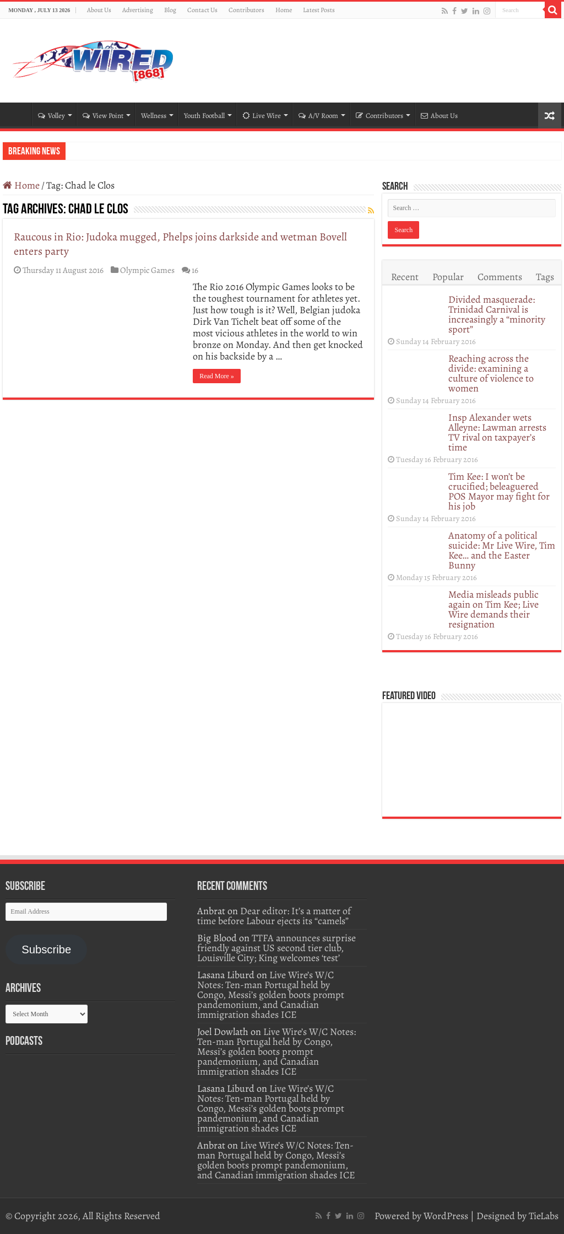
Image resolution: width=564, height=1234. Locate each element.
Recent (405, 276)
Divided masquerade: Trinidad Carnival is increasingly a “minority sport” (496, 314)
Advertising (137, 10)
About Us (99, 10)
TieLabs (543, 1215)
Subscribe (46, 949)
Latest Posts (319, 10)
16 (195, 270)
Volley (51, 115)
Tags (545, 276)
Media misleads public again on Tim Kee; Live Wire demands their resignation (493, 609)
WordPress (446, 1215)
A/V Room (318, 115)
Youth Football (204, 115)
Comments (500, 276)
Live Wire (261, 115)
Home (283, 10)
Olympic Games (147, 270)
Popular (448, 276)
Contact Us (202, 10)
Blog (170, 10)
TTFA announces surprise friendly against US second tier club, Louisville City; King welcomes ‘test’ (276, 947)
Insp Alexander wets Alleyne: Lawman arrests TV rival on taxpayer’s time (497, 432)
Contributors (246, 10)
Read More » (216, 376)
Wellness (153, 115)
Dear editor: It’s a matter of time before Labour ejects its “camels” (274, 915)
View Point (103, 115)
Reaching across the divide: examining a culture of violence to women (491, 373)
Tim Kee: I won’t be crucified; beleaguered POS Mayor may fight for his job (499, 491)
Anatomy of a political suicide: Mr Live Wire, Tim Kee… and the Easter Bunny (501, 550)
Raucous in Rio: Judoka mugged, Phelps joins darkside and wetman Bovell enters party (180, 244)
